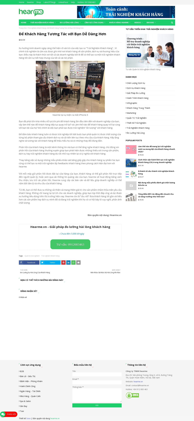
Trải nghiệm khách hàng (37, 28)
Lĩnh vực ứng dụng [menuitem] (94, 22)
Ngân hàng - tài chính (30, 391)
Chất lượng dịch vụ (136, 83)
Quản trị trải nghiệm (32, 256)
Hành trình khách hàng (137, 98)
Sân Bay (23, 406)
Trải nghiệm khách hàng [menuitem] (42, 22)
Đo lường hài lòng (136, 132)
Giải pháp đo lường (136, 93)
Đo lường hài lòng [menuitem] (69, 22)
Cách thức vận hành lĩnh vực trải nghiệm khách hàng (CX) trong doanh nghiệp (156, 161)
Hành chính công (27, 386)
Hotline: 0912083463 (86, 2)
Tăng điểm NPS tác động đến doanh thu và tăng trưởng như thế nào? (156, 195)
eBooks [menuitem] (150, 22)
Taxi (22, 411)
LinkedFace (63, 2)
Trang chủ (22, 28)
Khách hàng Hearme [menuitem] (119, 22)
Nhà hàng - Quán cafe (30, 396)
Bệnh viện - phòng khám (31, 381)
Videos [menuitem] (137, 22)
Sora (28, 418)
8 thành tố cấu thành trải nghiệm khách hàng (156, 172)
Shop (38, 2)
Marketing (131, 113)
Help (73, 2)
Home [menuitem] (23, 22)
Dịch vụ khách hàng (136, 88)
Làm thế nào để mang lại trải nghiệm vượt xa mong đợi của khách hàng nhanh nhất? (156, 149)
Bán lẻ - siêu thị (27, 376)
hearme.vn (138, 381)
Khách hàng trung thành (138, 108)
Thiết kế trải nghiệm (136, 122)
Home (21, 2)
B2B (22, 371)
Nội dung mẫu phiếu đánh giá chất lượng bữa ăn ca (156, 183)
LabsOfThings (50, 2)
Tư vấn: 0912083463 (70, 244)
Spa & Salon (25, 401)
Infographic (132, 103)
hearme (30, 2)
